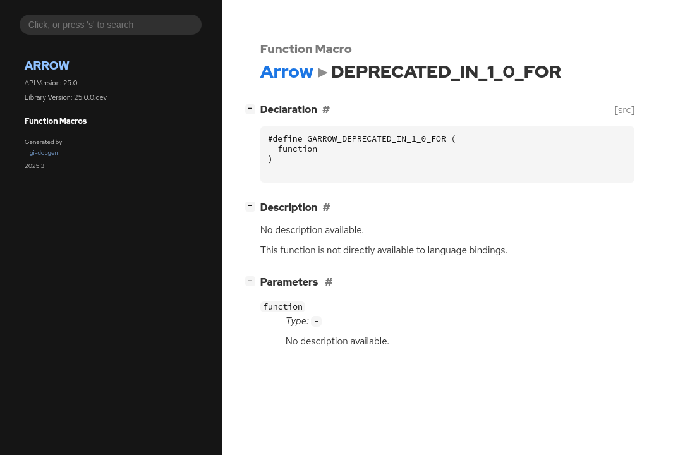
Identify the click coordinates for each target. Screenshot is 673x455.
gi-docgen (44, 153)
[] (252, 108)
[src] (624, 109)
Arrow (47, 65)
